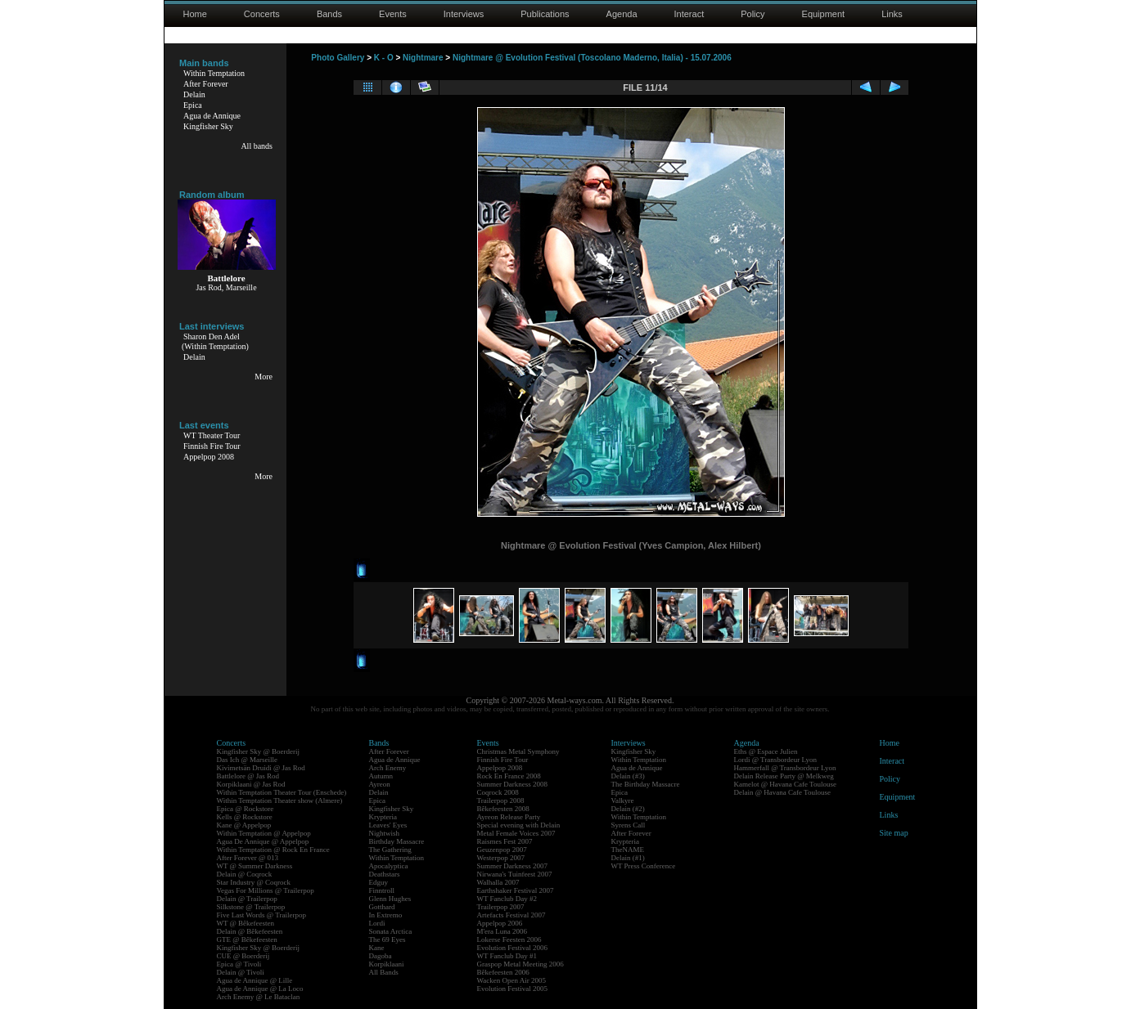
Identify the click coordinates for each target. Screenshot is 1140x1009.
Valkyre (622, 800)
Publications (544, 14)
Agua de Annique (212, 115)
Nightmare (423, 57)
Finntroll (382, 890)
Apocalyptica (388, 866)
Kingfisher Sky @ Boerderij (258, 751)
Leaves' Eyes (388, 825)
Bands (329, 14)
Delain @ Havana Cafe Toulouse (782, 792)
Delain (194, 94)
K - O (384, 57)
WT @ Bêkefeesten (246, 923)
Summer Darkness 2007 (512, 866)
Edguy (379, 882)
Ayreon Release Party (509, 817)
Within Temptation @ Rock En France (273, 849)
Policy (752, 14)
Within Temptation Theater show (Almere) (280, 800)
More (264, 376)
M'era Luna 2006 (502, 931)
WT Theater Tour (211, 435)
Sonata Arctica (390, 931)
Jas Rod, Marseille (226, 287)
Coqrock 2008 (498, 792)
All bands (257, 145)
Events (393, 14)
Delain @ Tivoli (240, 972)
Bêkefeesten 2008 (503, 809)
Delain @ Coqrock (245, 874)
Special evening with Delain (519, 825)
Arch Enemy (388, 768)
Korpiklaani (386, 964)
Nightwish (384, 833)
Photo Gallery (337, 57)
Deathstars (384, 874)
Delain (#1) (628, 858)
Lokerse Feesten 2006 (509, 939)
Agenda (622, 14)
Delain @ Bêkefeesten (250, 931)
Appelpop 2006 (500, 923)
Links (892, 14)
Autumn (381, 776)
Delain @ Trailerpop (247, 899)
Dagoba (380, 956)
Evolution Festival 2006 (512, 948)
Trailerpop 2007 (501, 907)
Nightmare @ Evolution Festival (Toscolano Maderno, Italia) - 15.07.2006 (592, 57)
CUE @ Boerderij (243, 956)
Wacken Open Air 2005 (512, 980)
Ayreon (379, 784)
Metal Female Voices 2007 (516, 833)
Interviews (464, 14)
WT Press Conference (643, 866)
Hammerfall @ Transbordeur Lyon (785, 768)
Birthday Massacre (397, 841)
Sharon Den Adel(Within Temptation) (215, 341)
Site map (894, 832)
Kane (377, 948)
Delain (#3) (628, 776)
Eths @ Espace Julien (766, 751)
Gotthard (382, 907)
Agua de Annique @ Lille (255, 980)
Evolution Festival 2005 (512, 988)
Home (195, 14)
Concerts (262, 14)
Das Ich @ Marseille (247, 760)
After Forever (205, 83)
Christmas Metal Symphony (518, 751)
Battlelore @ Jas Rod (248, 776)
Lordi (377, 923)
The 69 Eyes (387, 939)
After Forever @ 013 (248, 858)
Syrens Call (628, 825)
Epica (192, 105)
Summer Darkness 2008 (512, 784)
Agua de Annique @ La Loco (260, 988)
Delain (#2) (628, 809)
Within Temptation (214, 73)
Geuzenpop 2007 (502, 849)
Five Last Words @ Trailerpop (261, 915)
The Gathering (390, 849)
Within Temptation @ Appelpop (264, 833)
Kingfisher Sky (208, 126)
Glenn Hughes (390, 899)
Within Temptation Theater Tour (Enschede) (282, 792)
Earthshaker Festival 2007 (515, 890)
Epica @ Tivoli (239, 964)
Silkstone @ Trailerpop (251, 907)
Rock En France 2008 (509, 776)
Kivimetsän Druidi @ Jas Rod (261, 768)
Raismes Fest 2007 (505, 841)
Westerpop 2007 (501, 858)
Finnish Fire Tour (212, 446)
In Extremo (386, 915)
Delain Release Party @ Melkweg (784, 776)
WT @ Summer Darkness (255, 866)
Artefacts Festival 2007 (511, 915)
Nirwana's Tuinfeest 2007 (514, 874)
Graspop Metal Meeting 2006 (520, 964)
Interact (689, 14)
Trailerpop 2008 (501, 800)
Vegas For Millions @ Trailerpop (265, 890)
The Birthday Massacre (645, 784)
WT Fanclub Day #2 (507, 899)
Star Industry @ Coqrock (254, 882)
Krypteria (383, 817)
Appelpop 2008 (208, 456)
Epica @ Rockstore (245, 809)
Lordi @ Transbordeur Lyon (776, 760)
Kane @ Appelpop (244, 825)
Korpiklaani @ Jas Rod (251, 784)
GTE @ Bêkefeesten (247, 939)
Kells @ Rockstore (245, 817)
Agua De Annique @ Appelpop (263, 841)
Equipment (823, 14)
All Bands (384, 972)
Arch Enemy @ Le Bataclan (258, 997)
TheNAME (628, 849)
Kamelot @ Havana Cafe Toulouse (785, 784)
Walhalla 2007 (498, 882)
